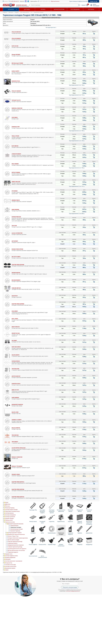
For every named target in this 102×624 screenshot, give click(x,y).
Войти (94, 4)
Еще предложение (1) (77, 85)
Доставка (27, 9)
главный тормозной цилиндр (15, 546)
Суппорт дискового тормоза (14, 532)
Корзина (84, 5)
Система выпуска (9, 513)
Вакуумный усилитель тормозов (16, 545)
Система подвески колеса (11, 555)
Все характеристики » (51, 27)
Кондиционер (8, 562)
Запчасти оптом (59, 9)
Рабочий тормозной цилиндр (15, 541)
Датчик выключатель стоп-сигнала (16, 550)
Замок (6, 570)
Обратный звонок (55, 1)
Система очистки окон (10, 566)
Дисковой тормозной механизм (15, 523)
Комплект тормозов (15, 531)
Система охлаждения (10, 515)
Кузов (6, 502)
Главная (5, 12)
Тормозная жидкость (13, 552)
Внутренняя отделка (10, 568)
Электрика (7, 559)
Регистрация (96, 5)
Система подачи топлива (11, 509)
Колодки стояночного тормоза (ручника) (18, 538)
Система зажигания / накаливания (13, 561)
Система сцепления (10, 516)
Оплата (43, 9)
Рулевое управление (10, 557)
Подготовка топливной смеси (12, 511)
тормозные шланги (12, 543)
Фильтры (7, 506)
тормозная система (10, 522)
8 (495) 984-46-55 (14, 1)
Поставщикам (75, 9)
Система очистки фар (10, 564)
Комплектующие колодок (16, 529)
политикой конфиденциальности (73, 591)
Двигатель (7, 504)
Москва (6, 1)
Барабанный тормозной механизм (16, 534)
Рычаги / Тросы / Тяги (13, 536)
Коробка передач (9, 518)
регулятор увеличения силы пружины (17, 548)
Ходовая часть (8, 554)
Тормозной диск (14, 525)
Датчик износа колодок (13, 539)
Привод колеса (9, 520)
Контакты (91, 9)
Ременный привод (9, 507)
